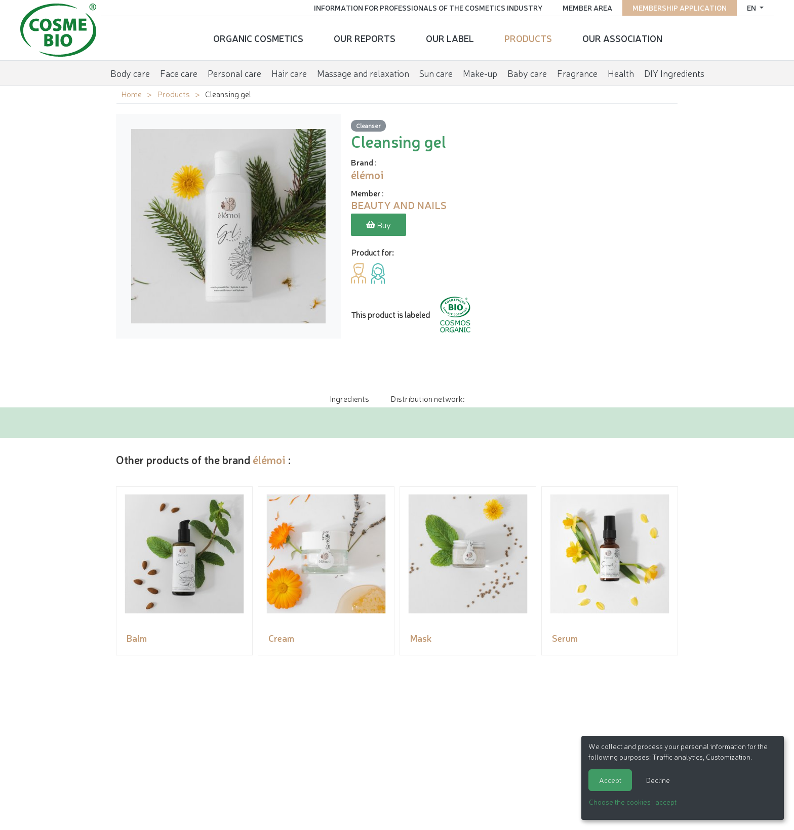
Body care (130, 73)
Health (621, 73)
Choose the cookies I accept (633, 801)
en (752, 7)
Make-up (480, 73)
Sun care (436, 73)
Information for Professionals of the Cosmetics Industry (428, 7)
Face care (178, 73)
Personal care (234, 73)
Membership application (679, 7)
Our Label (450, 38)
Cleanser (368, 125)
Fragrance (577, 73)
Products (528, 38)
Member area (587, 7)
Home (131, 93)
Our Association (622, 38)
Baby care (527, 73)
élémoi (269, 459)
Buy (378, 224)
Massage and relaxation (363, 73)
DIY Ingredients (674, 73)
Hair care (289, 73)
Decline (658, 779)
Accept (610, 779)
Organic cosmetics (258, 38)
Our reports (364, 38)
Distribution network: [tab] (427, 398)
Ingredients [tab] (349, 398)
